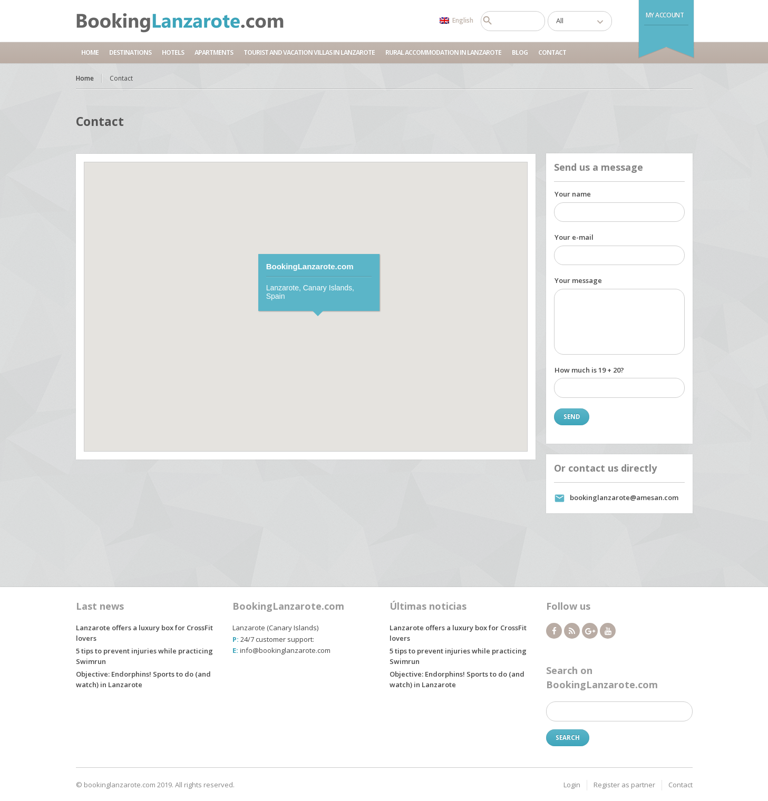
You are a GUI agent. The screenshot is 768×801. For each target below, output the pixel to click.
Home (90, 52)
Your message (578, 280)
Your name (573, 194)
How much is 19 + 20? (589, 370)
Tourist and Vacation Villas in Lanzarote (309, 52)
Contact (552, 52)
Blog (520, 52)
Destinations (130, 52)
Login (571, 784)
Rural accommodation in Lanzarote (443, 52)
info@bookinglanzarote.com (285, 650)
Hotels (173, 52)
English (456, 20)
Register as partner (624, 784)
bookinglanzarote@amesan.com (624, 497)
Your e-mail (574, 237)
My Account (665, 15)
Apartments (214, 52)
